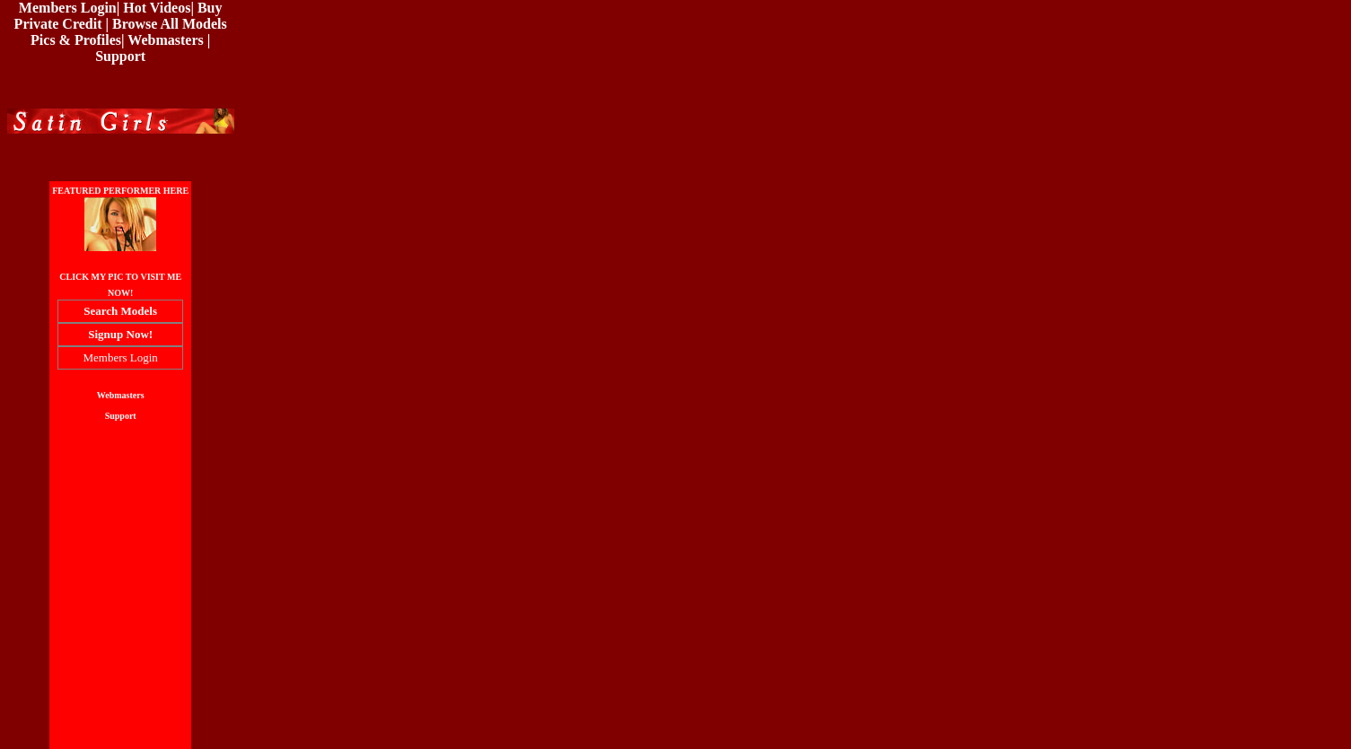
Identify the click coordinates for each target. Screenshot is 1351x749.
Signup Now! (120, 334)
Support (120, 56)
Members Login (68, 7)
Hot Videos (156, 7)
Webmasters (165, 40)
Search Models (120, 311)
